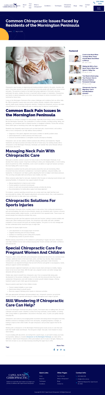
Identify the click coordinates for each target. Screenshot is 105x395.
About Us (24, 6)
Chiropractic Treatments (67, 6)
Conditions (48, 6)
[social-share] (54, 350)
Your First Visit (30, 6)
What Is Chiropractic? (38, 6)
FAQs (81, 6)
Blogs (75, 6)
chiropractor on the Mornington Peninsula (38, 337)
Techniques (58, 6)
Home (18, 6)
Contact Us (87, 6)
